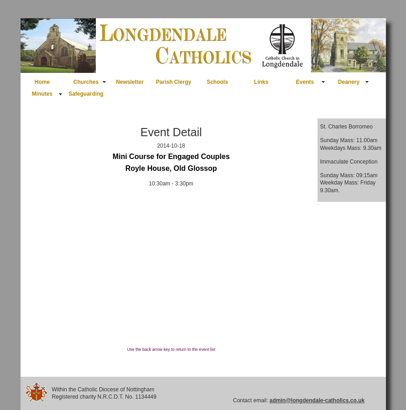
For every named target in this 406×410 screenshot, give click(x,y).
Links (261, 82)
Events (305, 82)
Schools (217, 82)
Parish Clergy (173, 82)
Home (42, 82)
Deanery (348, 82)
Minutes (42, 94)
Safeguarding (86, 94)
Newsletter (130, 82)
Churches (86, 82)
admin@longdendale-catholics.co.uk (317, 400)
